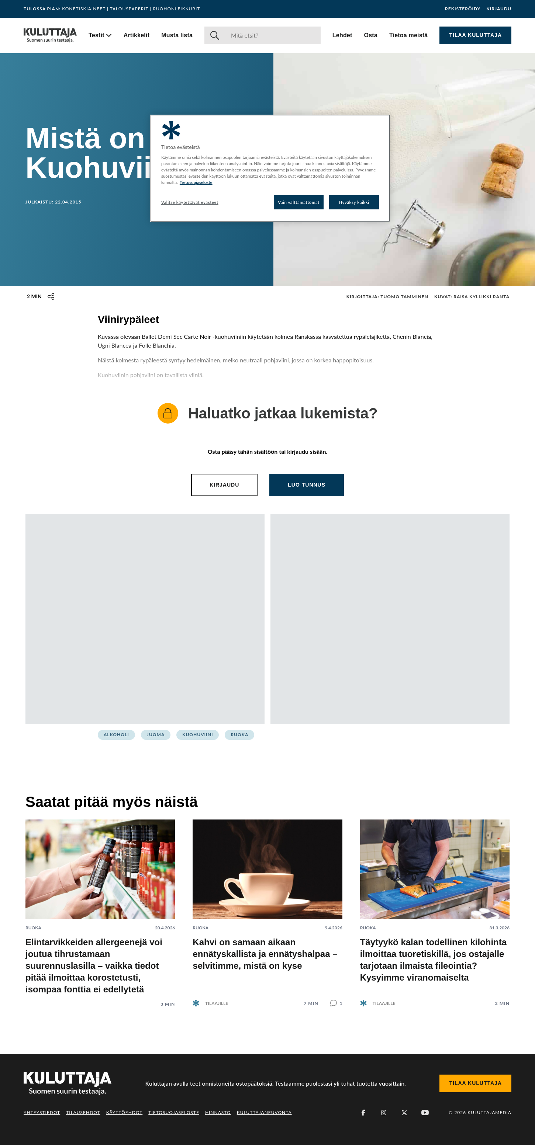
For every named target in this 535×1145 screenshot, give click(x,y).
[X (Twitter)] (404, 1112)
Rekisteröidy (462, 9)
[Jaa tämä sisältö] (51, 296)
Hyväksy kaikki (354, 202)
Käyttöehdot (124, 1112)
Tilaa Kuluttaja (475, 35)
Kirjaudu (498, 9)
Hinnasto (218, 1112)
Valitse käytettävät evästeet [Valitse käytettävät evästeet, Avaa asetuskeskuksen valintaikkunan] (189, 202)
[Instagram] (384, 1112)
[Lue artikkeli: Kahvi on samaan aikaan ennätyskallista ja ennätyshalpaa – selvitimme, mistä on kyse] (267, 907)
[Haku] (273, 35)
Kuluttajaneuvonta (264, 1112)
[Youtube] (425, 1112)
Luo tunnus (306, 485)
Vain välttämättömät (299, 202)
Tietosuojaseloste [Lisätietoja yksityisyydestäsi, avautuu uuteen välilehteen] (196, 182)
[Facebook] (363, 1112)
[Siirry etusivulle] (50, 35)
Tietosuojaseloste (173, 1112)
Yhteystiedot (42, 1112)
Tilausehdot (83, 1112)
